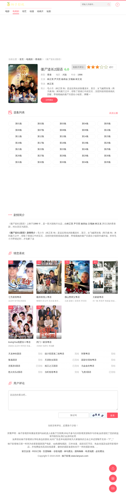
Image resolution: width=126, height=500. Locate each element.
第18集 (63, 143)
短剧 (49, 11)
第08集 (63, 130)
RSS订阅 (36, 451)
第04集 (85, 123)
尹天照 (57, 79)
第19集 (85, 143)
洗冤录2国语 (25, 366)
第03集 (63, 123)
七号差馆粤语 (14, 297)
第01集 (18, 123)
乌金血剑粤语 (98, 366)
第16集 (18, 143)
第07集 (40, 130)
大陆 (64, 74)
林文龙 (78, 79)
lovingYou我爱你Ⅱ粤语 (19, 342)
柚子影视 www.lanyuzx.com (75, 456)
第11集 (18, 136)
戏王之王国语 (62, 366)
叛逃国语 (25, 360)
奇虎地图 (89, 451)
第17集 (40, 143)
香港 (49, 74)
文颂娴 (71, 79)
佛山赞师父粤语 (72, 297)
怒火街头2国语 (25, 372)
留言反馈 (26, 451)
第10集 (107, 130)
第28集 (63, 155)
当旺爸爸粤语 (62, 372)
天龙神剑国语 (25, 353)
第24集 (85, 149)
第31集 (18, 162)
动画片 (40, 11)
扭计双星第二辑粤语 (62, 353)
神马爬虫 (68, 451)
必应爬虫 (100, 451)
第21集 (18, 149)
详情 (87, 94)
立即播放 (49, 100)
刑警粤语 (98, 353)
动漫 (32, 11)
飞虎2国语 (98, 372)
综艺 (24, 11)
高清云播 (113, 113)
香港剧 (38, 59)
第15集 (107, 136)
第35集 (107, 162)
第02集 (40, 123)
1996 (80, 74)
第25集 (107, 149)
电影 (7, 11)
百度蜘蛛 (47, 451)
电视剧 (16, 11)
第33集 (63, 162)
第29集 (85, 155)
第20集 (107, 143)
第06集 (18, 130)
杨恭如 (64, 79)
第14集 (85, 136)
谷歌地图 (58, 451)
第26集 (18, 155)
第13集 (63, 136)
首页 (21, 59)
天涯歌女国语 (62, 360)
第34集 (85, 162)
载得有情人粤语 (44, 297)
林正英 (50, 79)
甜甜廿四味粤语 (98, 360)
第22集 (40, 149)
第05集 (107, 123)
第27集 (40, 155)
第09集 (85, 130)
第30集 (107, 155)
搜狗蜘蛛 (79, 451)
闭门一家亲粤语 (44, 342)
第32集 (40, 162)
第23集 (63, 149)
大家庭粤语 (98, 297)
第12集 (40, 136)
